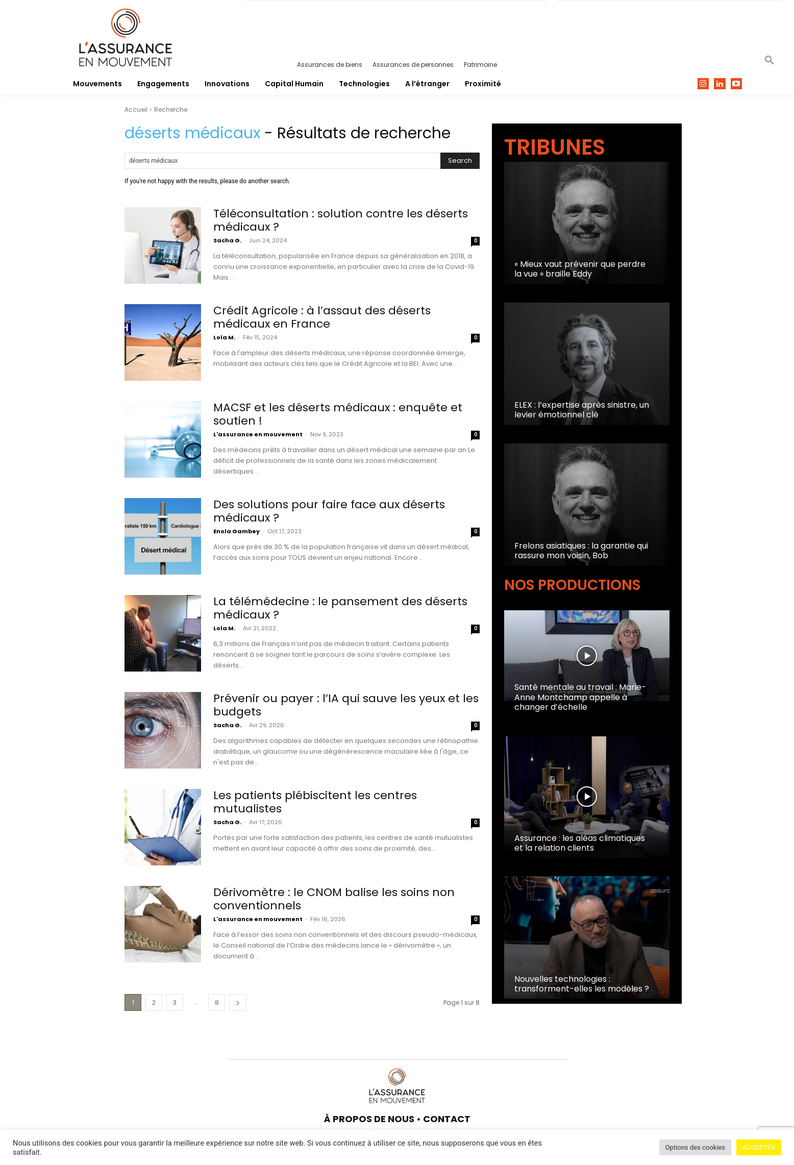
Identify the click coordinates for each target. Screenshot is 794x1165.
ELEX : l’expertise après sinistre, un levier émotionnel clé (581, 409)
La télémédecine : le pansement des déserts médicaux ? (340, 608)
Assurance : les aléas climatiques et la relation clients (579, 843)
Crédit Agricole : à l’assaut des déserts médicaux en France (322, 317)
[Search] (460, 161)
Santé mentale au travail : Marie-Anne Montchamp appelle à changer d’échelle (580, 696)
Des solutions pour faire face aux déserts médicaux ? (329, 511)
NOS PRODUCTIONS (572, 585)
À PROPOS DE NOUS (369, 1118)
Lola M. (224, 337)
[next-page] (237, 1002)
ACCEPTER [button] (758, 1147)
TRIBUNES (554, 147)
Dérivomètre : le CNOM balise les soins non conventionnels (334, 898)
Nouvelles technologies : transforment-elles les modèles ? (581, 984)
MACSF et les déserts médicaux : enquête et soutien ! (338, 414)
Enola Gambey (236, 531)
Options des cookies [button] (695, 1147)
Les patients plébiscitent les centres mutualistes (315, 801)
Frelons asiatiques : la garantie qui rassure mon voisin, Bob (581, 550)
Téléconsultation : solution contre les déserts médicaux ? (340, 220)
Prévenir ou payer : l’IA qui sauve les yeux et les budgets (346, 705)
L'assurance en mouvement (258, 434)
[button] (769, 60)
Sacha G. (227, 240)
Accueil (136, 109)
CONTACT (446, 1118)
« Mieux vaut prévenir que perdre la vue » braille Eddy (580, 269)
